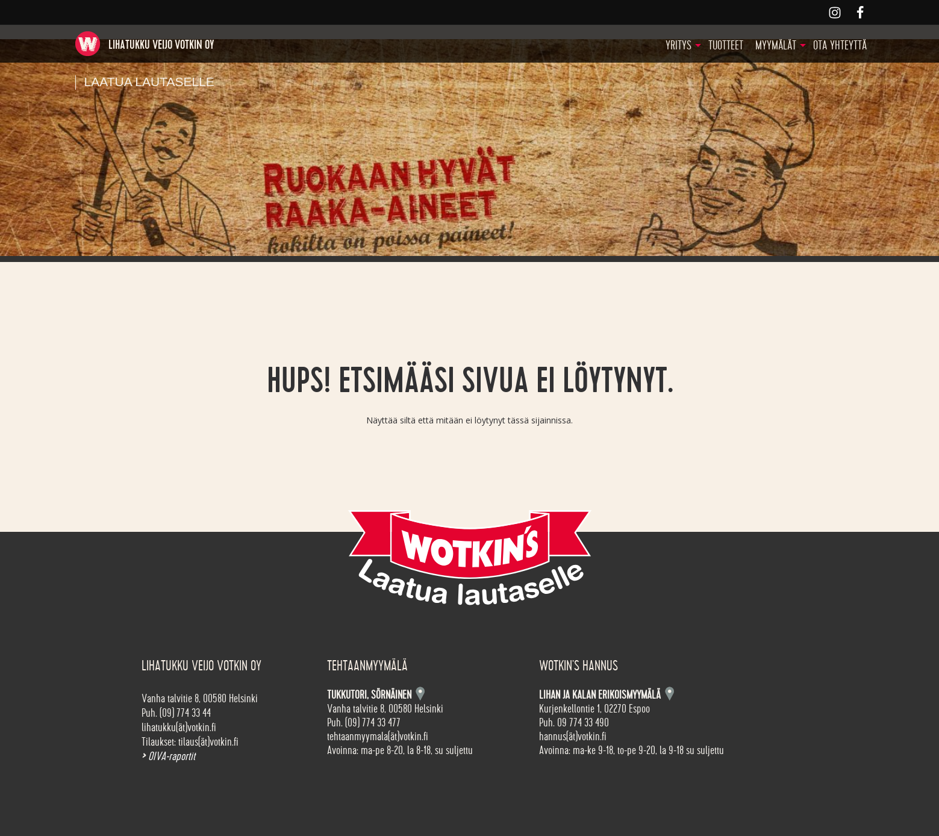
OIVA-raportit (168, 756)
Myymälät (775, 45)
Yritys (678, 45)
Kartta (669, 693)
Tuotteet (725, 45)
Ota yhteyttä (840, 45)
